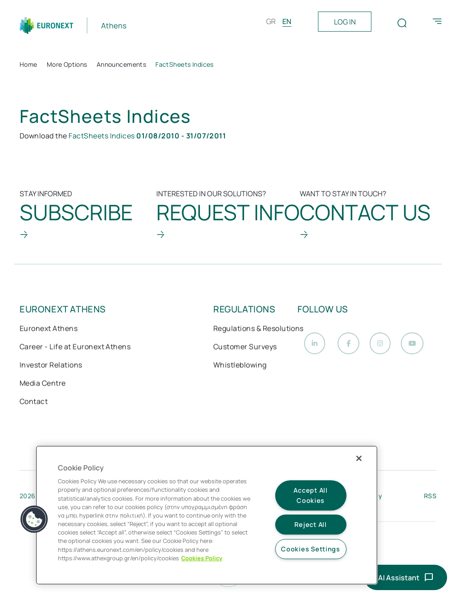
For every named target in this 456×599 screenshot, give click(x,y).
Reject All (310, 525)
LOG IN (345, 22)
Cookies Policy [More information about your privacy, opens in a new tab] (201, 558)
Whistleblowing (240, 366)
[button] (34, 519)
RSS (430, 498)
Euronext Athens (48, 329)
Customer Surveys (245, 347)
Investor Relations (51, 366)
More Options (67, 64)
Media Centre (43, 384)
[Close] (359, 458)
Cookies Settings (310, 549)
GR (271, 21)
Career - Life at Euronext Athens (75, 347)
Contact (34, 402)
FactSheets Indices (147, 136)
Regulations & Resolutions (258, 329)
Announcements (121, 64)
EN (286, 21)
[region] (207, 515)
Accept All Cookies (310, 495)
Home (28, 64)
